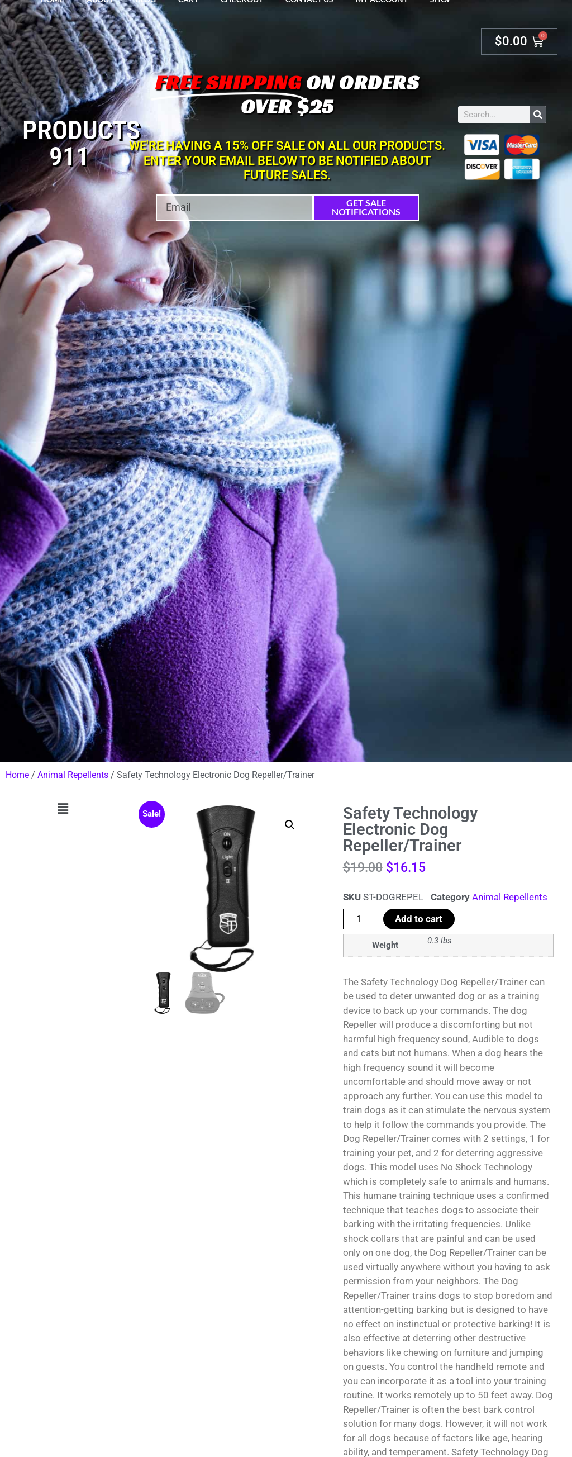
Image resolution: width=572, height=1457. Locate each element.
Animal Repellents (72, 775)
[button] (63, 809)
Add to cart (418, 918)
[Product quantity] (359, 919)
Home (17, 775)
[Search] (538, 114)
